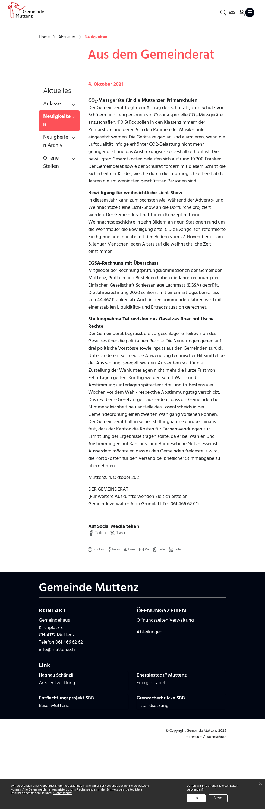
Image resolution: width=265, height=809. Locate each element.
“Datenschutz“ (62, 793)
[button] (97, 601)
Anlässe (52, 172)
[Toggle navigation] (251, 12)
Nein (218, 798)
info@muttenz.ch (57, 719)
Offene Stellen (51, 230)
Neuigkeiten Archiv (55, 210)
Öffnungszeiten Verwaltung (165, 689)
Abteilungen (149, 701)
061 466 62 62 (69, 711)
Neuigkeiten (61, 190)
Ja (196, 798)
